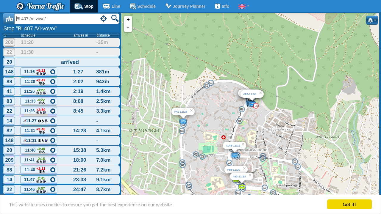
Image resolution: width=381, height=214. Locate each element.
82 (9, 130)
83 (9, 101)
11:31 (34, 131)
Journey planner (185, 6)
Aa (9, 19)
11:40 (34, 150)
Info (221, 6)
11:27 (34, 121)
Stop (83, 6)
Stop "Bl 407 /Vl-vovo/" (30, 29)
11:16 (34, 72)
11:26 (34, 91)
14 (9, 121)
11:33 (34, 101)
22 (9, 52)
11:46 (34, 190)
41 (9, 91)
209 (9, 42)
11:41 (34, 160)
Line (111, 6)
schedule (142, 6)
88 (9, 81)
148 (9, 72)
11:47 (34, 180)
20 (9, 62)
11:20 (34, 82)
